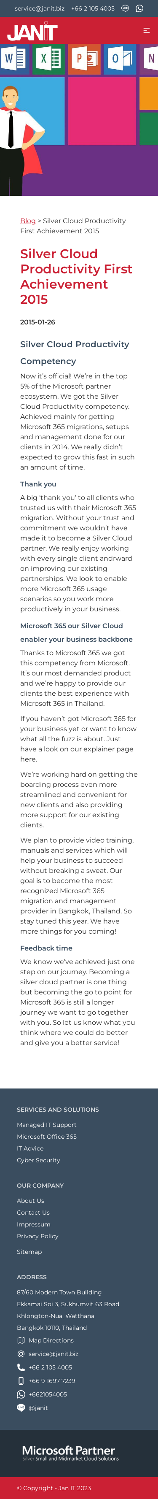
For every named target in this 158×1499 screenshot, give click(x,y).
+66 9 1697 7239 (46, 1381)
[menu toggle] (146, 30)
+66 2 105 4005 (93, 8)
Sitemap (29, 1252)
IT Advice (30, 1148)
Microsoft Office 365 (47, 1136)
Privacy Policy (38, 1236)
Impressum (34, 1224)
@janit (32, 1408)
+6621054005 (42, 1394)
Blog (28, 221)
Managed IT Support (47, 1125)
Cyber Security (38, 1160)
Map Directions (45, 1340)
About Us (30, 1201)
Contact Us (33, 1212)
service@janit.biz (39, 8)
